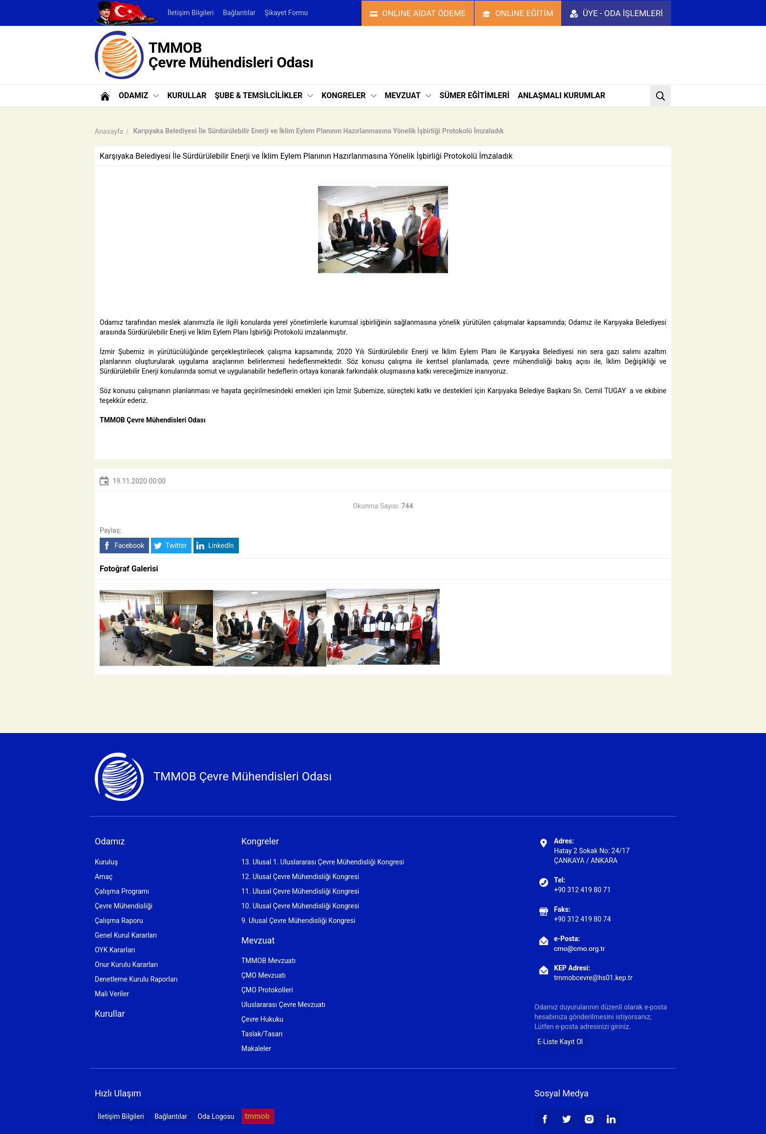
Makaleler (256, 1048)
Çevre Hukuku (262, 1019)
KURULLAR (186, 95)
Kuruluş (106, 862)
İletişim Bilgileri (191, 13)
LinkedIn (215, 546)
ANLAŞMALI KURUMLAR (561, 95)
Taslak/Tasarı (262, 1034)
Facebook (123, 546)
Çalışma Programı (122, 891)
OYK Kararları (115, 950)
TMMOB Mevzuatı (268, 961)
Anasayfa (109, 131)
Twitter (170, 546)
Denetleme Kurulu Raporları (136, 979)
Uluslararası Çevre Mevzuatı (283, 1004)
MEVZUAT (408, 95)
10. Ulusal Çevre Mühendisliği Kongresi (300, 906)
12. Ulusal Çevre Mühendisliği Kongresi (300, 877)
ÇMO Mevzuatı (263, 975)
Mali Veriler (112, 994)
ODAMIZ (139, 95)
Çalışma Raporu (119, 920)
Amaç (103, 877)
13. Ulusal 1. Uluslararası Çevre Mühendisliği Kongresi (322, 862)
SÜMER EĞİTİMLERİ (475, 95)
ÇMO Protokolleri (267, 990)
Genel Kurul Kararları (126, 935)
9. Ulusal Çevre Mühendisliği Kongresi (298, 920)
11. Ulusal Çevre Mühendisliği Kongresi (300, 891)
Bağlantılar (239, 13)
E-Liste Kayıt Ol (560, 1042)
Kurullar (110, 1013)
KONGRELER (348, 95)
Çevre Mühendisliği (123, 906)
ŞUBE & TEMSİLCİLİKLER (263, 95)
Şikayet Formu (286, 13)
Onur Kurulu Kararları (126, 964)
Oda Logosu (216, 1116)
